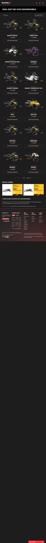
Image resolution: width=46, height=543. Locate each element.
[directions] (40, 3)
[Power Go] (12, 237)
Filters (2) (5, 15)
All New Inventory (26, 216)
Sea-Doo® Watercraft (25, 222)
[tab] (13, 215)
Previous (18, 178)
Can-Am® (25, 220)
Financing (33, 221)
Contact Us (40, 216)
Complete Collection (25, 229)
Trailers (25, 217)
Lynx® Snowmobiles (26, 227)
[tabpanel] (16, 222)
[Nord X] (6, 3)
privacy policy (38, 236)
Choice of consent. (29, 237)
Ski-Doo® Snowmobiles (26, 224)
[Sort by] (39, 15)
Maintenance (41, 220)
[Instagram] (19, 228)
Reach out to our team (6, 206)
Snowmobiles (34, 218)
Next (29, 178)
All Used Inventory (33, 217)
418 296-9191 (5, 221)
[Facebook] (17, 228)
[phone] (37, 3)
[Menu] (43, 3)
